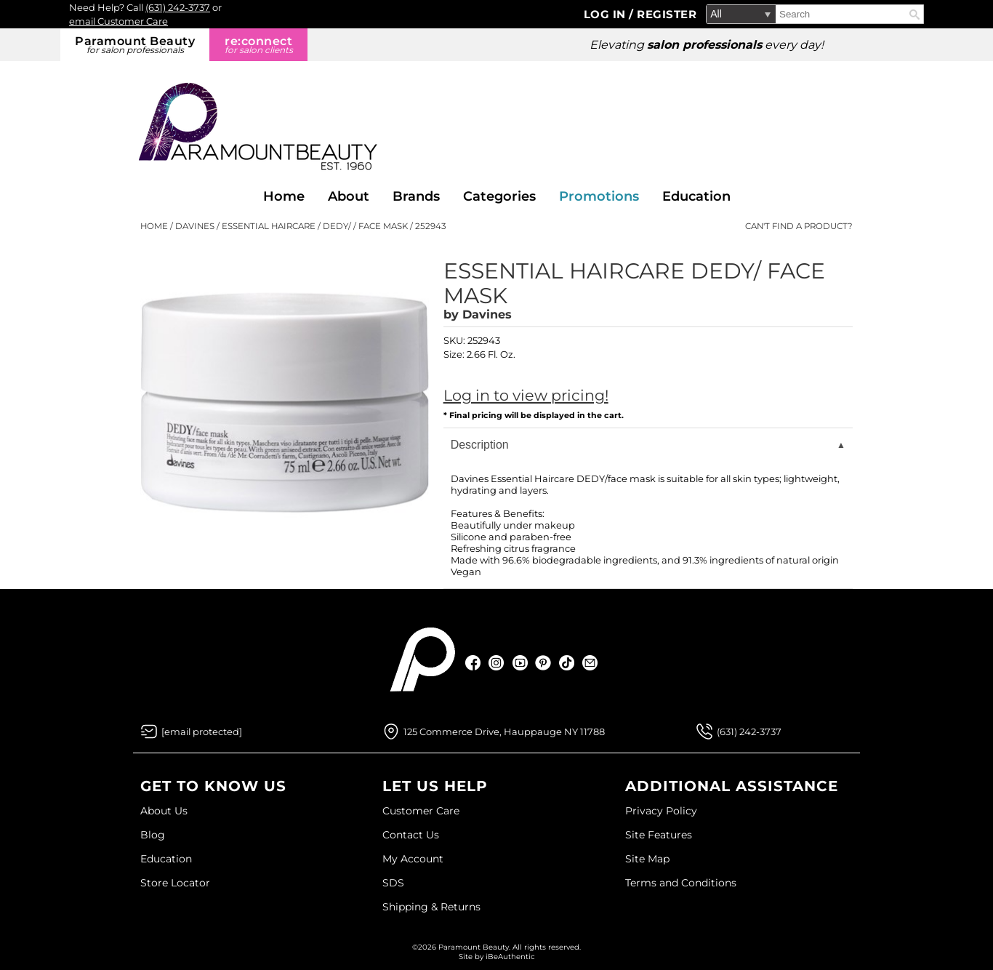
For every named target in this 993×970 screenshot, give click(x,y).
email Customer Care (118, 21)
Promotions (599, 196)
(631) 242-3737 (177, 7)
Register (666, 14)
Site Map (647, 858)
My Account (412, 858)
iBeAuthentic (510, 956)
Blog (152, 834)
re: (258, 44)
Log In (607, 14)
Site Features (658, 834)
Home (284, 196)
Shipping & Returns (431, 906)
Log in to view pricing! (525, 395)
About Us (164, 810)
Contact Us (410, 834)
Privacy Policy (661, 810)
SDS (393, 882)
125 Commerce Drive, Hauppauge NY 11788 (504, 731)
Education (696, 196)
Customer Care (420, 810)
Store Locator (175, 882)
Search (914, 14)
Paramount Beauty (135, 44)
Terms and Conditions (680, 882)
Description (480, 444)
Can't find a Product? (799, 226)
